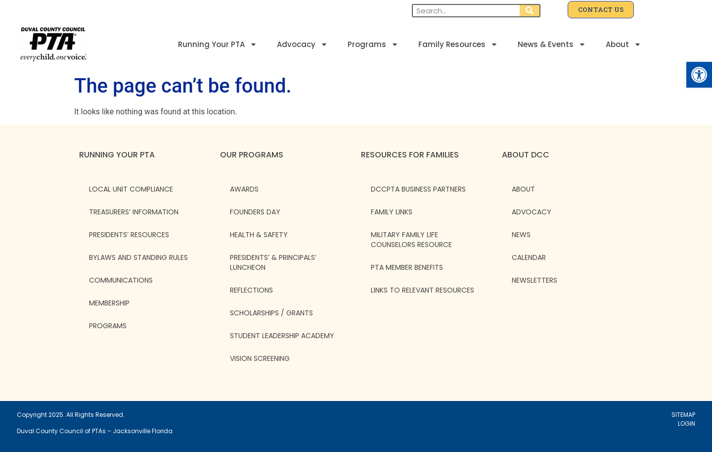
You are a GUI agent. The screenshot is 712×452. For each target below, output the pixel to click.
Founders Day (255, 212)
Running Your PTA (217, 44)
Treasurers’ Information (133, 212)
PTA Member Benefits (407, 267)
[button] (699, 75)
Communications (121, 280)
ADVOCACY (531, 212)
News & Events (552, 44)
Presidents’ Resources (129, 235)
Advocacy (302, 44)
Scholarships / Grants (271, 313)
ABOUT (523, 189)
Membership (109, 303)
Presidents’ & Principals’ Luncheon (273, 262)
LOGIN (686, 423)
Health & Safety (259, 235)
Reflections (251, 290)
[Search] (529, 10)
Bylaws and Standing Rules (138, 257)
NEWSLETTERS (534, 280)
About (623, 44)
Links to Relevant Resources (422, 290)
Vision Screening (260, 358)
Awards (244, 189)
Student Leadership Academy (282, 336)
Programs (373, 44)
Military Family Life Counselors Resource (411, 240)
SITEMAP (683, 414)
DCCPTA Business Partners (418, 189)
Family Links (391, 212)
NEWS (521, 235)
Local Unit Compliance (131, 189)
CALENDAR (529, 257)
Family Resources (458, 44)
